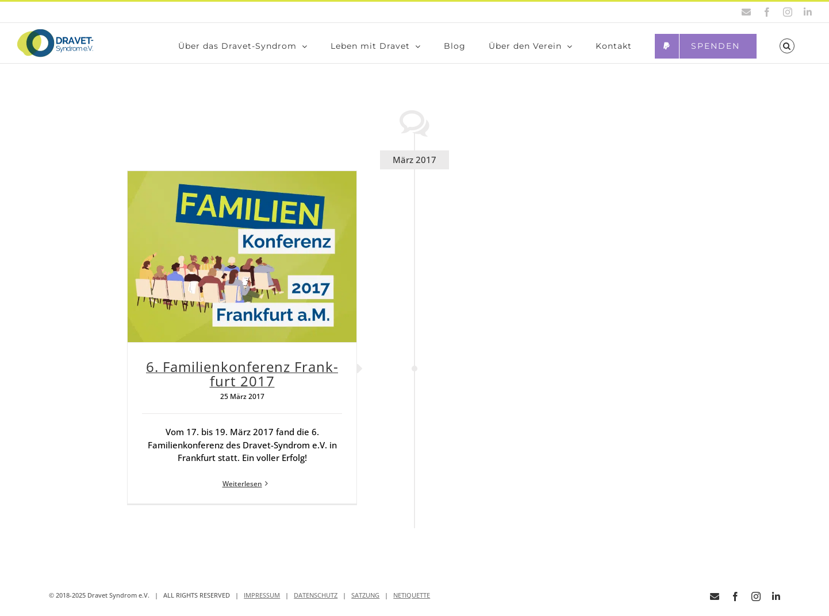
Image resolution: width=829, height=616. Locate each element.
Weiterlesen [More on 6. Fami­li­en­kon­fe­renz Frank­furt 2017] (242, 489)
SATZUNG (365, 600)
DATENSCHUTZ (315, 600)
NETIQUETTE (411, 600)
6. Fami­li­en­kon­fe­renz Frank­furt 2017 (242, 379)
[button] (787, 46)
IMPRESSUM (262, 600)
